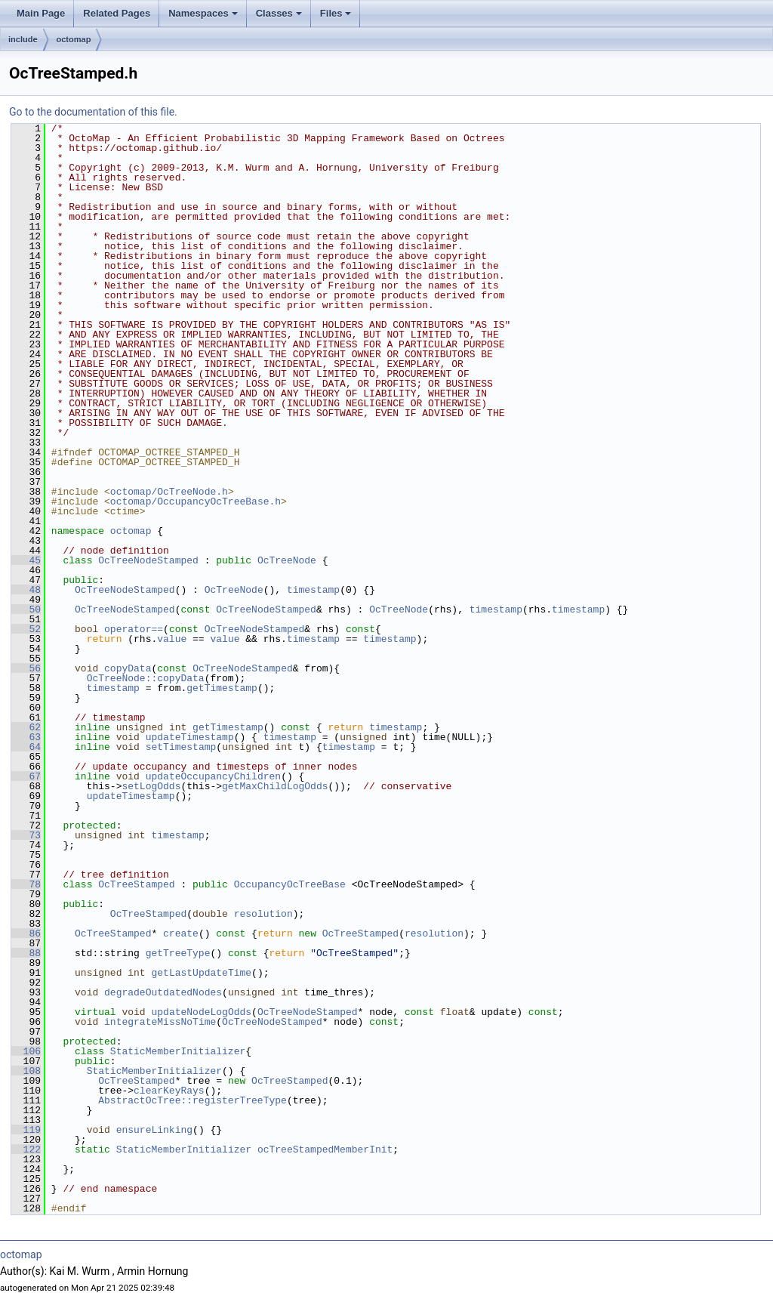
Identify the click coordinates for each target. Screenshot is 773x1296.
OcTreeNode (286, 560)
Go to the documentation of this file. (93, 112)
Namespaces (203, 13)
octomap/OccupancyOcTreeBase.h (195, 501)
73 (26, 835)
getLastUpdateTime (201, 973)
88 (26, 953)
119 (26, 1130)
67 (26, 776)
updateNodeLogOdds (201, 1012)
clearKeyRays (169, 1090)
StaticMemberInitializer (177, 1051)
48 (26, 590)
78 (26, 884)
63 (26, 737)
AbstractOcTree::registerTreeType (192, 1100)
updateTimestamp (190, 737)
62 (26, 727)
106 (26, 1051)
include (23, 39)
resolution (263, 914)
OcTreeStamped (136, 884)
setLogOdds (151, 786)
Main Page (41, 13)
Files (336, 13)
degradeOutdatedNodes (163, 992)
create (181, 933)
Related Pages (116, 13)
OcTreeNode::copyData (146, 678)
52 (26, 629)
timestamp (313, 590)
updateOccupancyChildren (213, 776)
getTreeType (178, 953)
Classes (279, 13)
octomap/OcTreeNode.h (169, 491)
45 (26, 560)
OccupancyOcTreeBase (290, 884)
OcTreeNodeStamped (148, 560)
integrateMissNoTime (160, 1022)
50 (26, 609)
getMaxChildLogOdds (275, 786)
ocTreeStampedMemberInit (325, 1149)
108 (26, 1071)
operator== (133, 629)
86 (26, 933)
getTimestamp (221, 688)
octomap (74, 39)
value (171, 639)
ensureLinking (154, 1130)
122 (26, 1149)
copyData (127, 668)
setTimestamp (181, 747)
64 (26, 747)
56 (26, 668)
